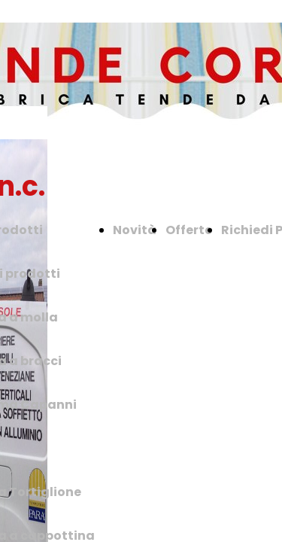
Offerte (188, 230)
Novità (134, 230)
